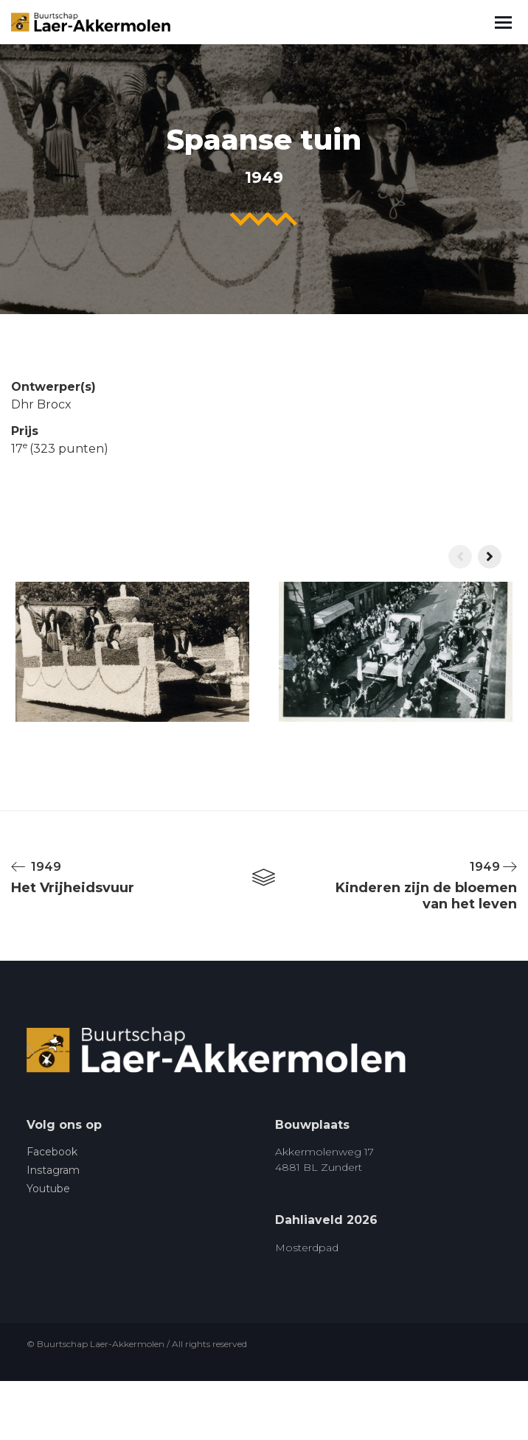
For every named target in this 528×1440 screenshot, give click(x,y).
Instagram (53, 1170)
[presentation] (460, 556)
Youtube (48, 1188)
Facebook (52, 1151)
